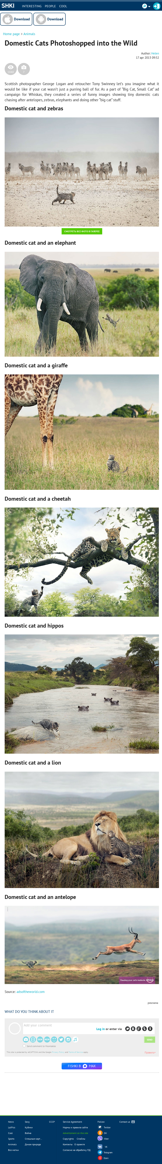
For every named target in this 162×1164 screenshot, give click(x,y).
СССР (52, 1121)
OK (105, 1133)
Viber (106, 1138)
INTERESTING (32, 6)
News (11, 1121)
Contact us (127, 1122)
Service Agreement (72, 1121)
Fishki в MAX (82, 1066)
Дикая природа (33, 1144)
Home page (11, 34)
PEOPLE (50, 6)
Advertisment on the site (75, 1133)
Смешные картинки (35, 1138)
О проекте (79, 1144)
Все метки (13, 1149)
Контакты (68, 1144)
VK (106, 1146)
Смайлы (81, 1138)
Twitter (107, 1127)
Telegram (108, 1152)
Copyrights (68, 1138)
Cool (63, 6)
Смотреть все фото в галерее (82, 231)
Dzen (106, 1158)
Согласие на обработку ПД (76, 1149)
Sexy (27, 1121)
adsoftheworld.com (31, 992)
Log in (100, 1029)
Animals (29, 34)
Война (28, 1133)
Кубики (29, 1127)
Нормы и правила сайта (75, 1127)
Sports (11, 1138)
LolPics (11, 1127)
